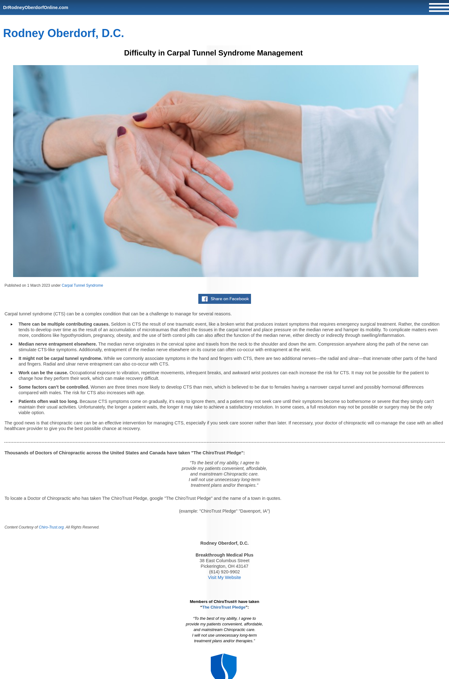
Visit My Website (224, 577)
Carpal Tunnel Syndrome (82, 285)
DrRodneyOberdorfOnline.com (35, 7)
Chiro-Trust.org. (52, 527)
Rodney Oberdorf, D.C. (63, 33)
